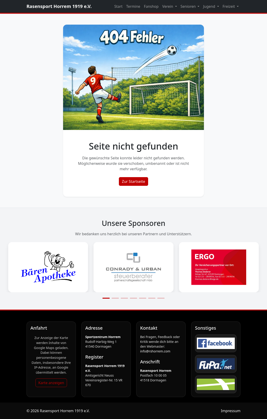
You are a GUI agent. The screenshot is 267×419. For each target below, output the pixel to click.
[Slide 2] (115, 298)
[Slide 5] (142, 298)
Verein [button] (168, 6)
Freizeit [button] (229, 6)
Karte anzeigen (51, 382)
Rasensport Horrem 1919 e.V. (59, 6)
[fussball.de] (216, 384)
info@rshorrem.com (155, 351)
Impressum (230, 410)
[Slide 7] (161, 298)
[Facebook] (216, 343)
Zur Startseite (133, 181)
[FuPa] (216, 364)
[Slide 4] (133, 298)
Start (118, 6)
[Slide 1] (106, 298)
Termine (133, 6)
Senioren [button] (189, 6)
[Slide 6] (151, 298)
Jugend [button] (209, 6)
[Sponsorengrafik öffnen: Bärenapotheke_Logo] (48, 267)
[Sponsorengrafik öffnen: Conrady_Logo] (133, 267)
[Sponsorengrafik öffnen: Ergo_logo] (219, 267)
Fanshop (151, 6)
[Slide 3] (124, 298)
